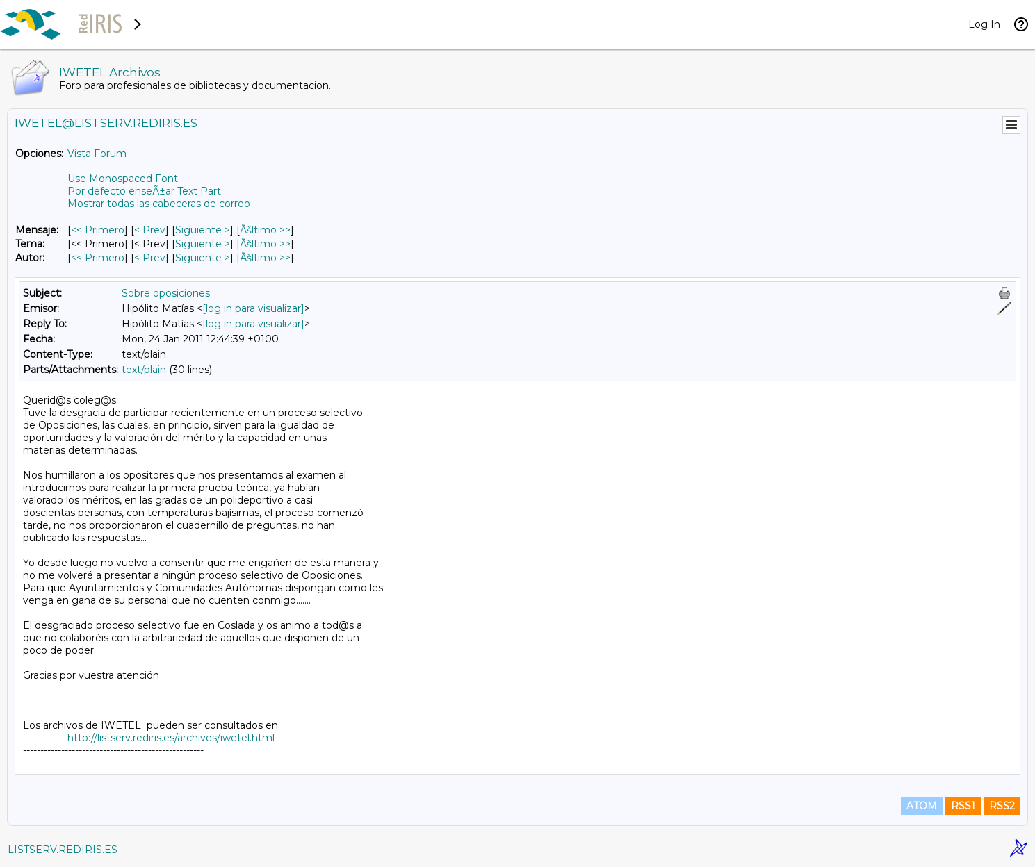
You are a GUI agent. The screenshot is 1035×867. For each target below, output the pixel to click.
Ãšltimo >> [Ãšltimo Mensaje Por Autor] (265, 257)
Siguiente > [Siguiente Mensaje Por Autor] (202, 257)
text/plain (144, 369)
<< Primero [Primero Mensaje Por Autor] (97, 257)
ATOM (921, 806)
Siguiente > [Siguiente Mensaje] (202, 230)
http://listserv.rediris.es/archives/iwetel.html (171, 738)
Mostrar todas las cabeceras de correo (158, 203)
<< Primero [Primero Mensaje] (97, 230)
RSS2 (1002, 806)
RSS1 (963, 806)
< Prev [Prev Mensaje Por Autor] (149, 257)
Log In (984, 24)
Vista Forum (97, 153)
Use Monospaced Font (122, 178)
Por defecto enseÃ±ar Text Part (144, 191)
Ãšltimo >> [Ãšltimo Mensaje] (265, 230)
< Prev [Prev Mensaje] (149, 230)
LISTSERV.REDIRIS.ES (62, 849)
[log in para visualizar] (253, 308)
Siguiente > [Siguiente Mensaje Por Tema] (202, 244)
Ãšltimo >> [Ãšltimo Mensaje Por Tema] (265, 244)
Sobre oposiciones (166, 293)
